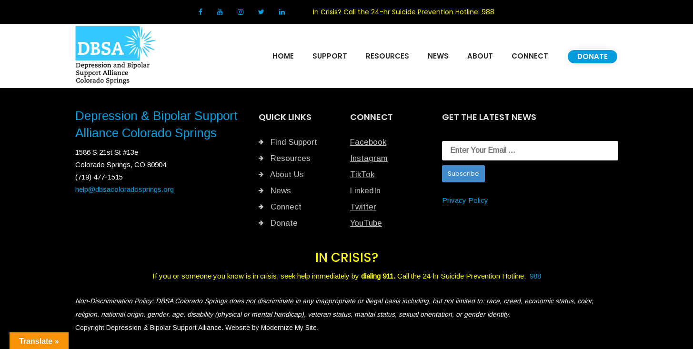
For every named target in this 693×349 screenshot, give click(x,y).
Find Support (288, 142)
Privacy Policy (465, 200)
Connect (280, 206)
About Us (281, 174)
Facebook (368, 142)
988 (488, 12)
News (275, 190)
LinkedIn (365, 190)
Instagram (369, 158)
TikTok (362, 174)
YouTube (366, 223)
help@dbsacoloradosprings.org (124, 189)
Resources (285, 158)
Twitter (363, 206)
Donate (278, 223)
